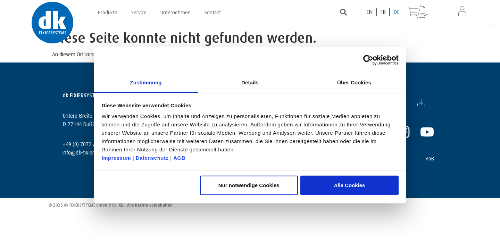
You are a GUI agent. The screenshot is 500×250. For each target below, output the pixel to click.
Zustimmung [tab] (146, 82)
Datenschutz (152, 158)
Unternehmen (175, 11)
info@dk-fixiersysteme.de (90, 151)
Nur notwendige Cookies (249, 185)
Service (139, 11)
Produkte (107, 11)
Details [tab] (250, 82)
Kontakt (213, 11)
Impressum (116, 158)
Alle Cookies (349, 185)
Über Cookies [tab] (354, 82)
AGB (179, 158)
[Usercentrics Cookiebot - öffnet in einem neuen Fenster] (368, 60)
